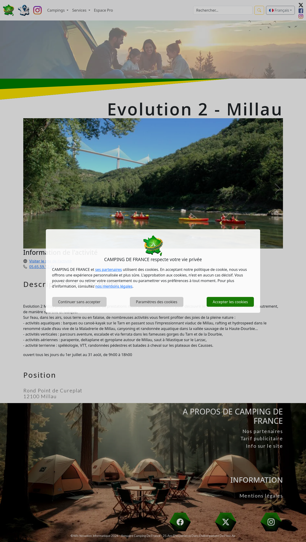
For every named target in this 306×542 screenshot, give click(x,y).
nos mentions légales (113, 286)
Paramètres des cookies (156, 301)
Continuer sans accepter (79, 301)
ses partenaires (108, 269)
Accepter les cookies (230, 301)
